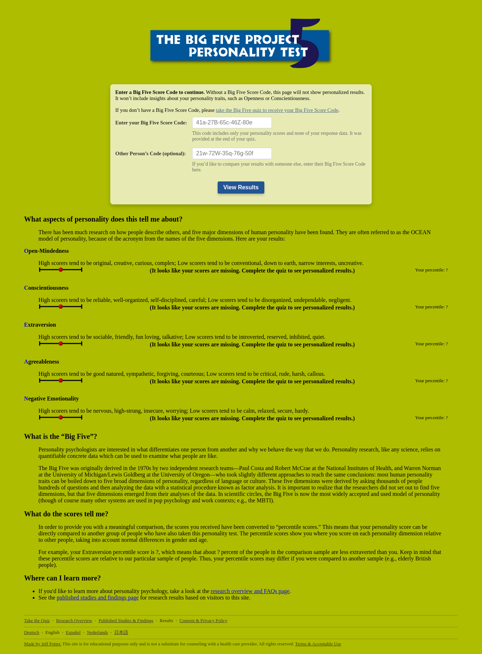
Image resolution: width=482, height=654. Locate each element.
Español (73, 632)
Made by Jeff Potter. (42, 643)
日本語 (121, 632)
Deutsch (31, 632)
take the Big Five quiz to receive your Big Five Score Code (277, 110)
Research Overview (74, 620)
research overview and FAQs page (250, 591)
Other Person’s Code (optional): (150, 153)
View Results (241, 187)
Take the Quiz (37, 620)
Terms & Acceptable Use (318, 643)
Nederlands (97, 632)
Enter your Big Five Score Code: (151, 122)
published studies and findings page (98, 597)
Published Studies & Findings (125, 620)
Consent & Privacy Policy (203, 620)
